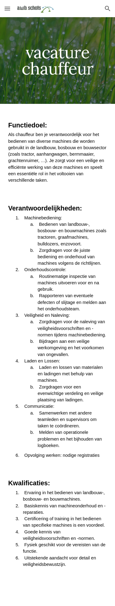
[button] (7, 8)
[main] (57, 60)
